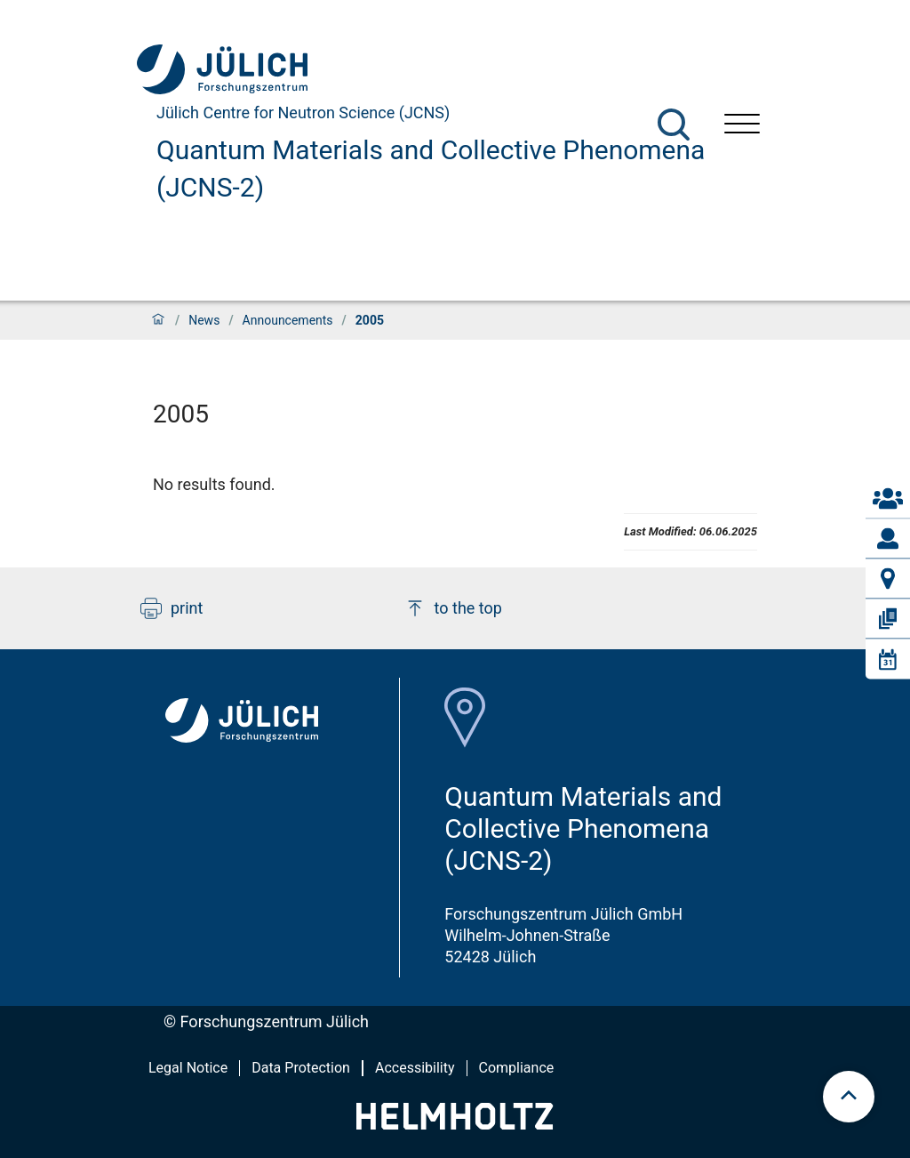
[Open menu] (742, 126)
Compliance (517, 1067)
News (204, 320)
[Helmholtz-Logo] (454, 1123)
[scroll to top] (848, 1096)
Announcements (288, 320)
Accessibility (415, 1067)
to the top (453, 608)
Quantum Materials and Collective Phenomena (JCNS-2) (430, 168)
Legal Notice (188, 1067)
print (171, 608)
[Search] (674, 125)
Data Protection (300, 1067)
